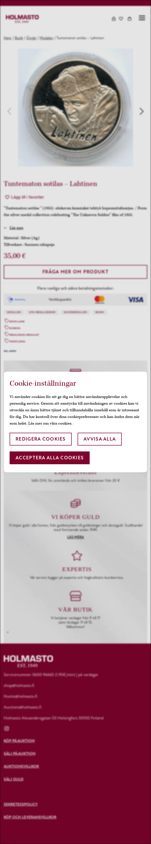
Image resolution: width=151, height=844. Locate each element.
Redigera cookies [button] (41, 439)
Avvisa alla (100, 439)
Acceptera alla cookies (50, 458)
